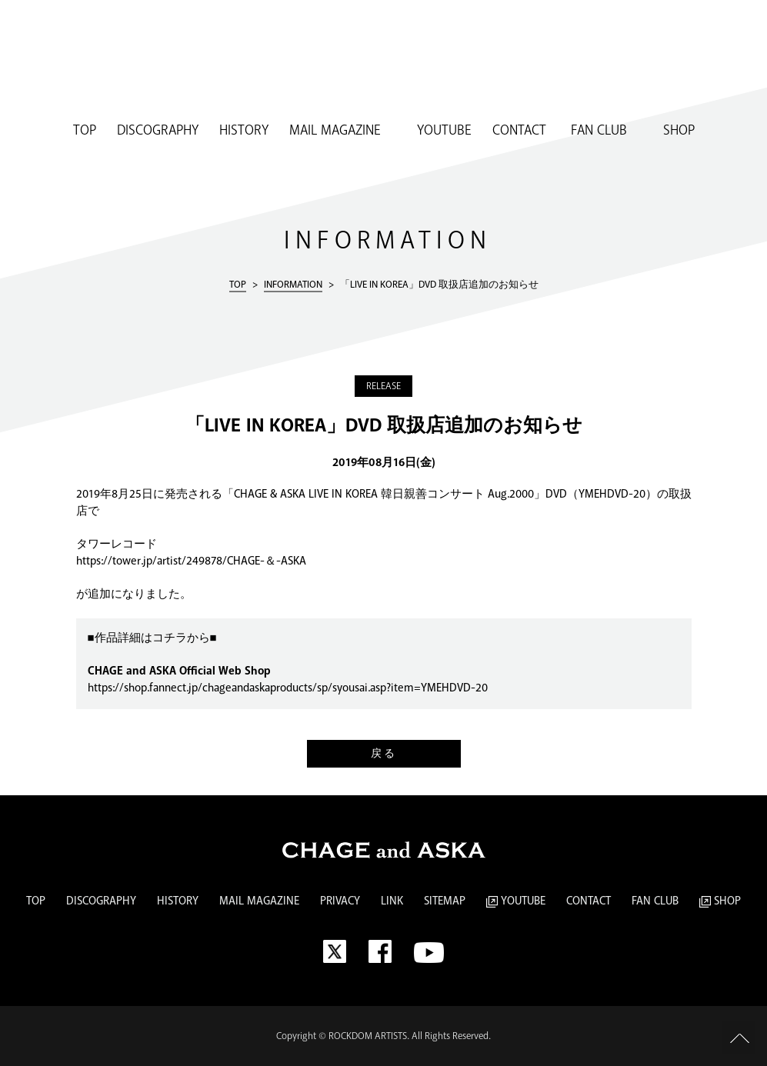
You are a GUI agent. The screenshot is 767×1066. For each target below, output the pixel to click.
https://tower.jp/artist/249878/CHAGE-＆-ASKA (191, 561)
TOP (84, 131)
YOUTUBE (437, 131)
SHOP (671, 131)
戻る (384, 753)
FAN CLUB (597, 131)
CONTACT (519, 131)
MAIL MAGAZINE (335, 131)
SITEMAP (444, 901)
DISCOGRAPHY (157, 131)
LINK (392, 901)
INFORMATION (293, 284)
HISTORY (243, 131)
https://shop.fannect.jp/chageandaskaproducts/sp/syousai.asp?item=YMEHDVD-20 (288, 688)
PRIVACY (340, 901)
